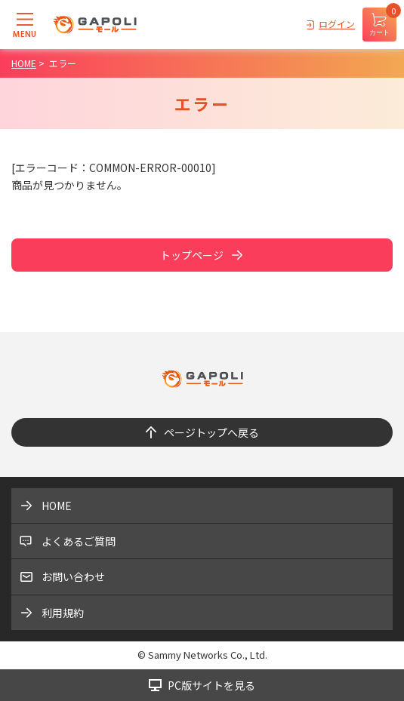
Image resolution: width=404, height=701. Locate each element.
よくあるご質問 (79, 541)
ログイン (337, 23)
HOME (57, 505)
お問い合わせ (73, 576)
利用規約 (63, 612)
